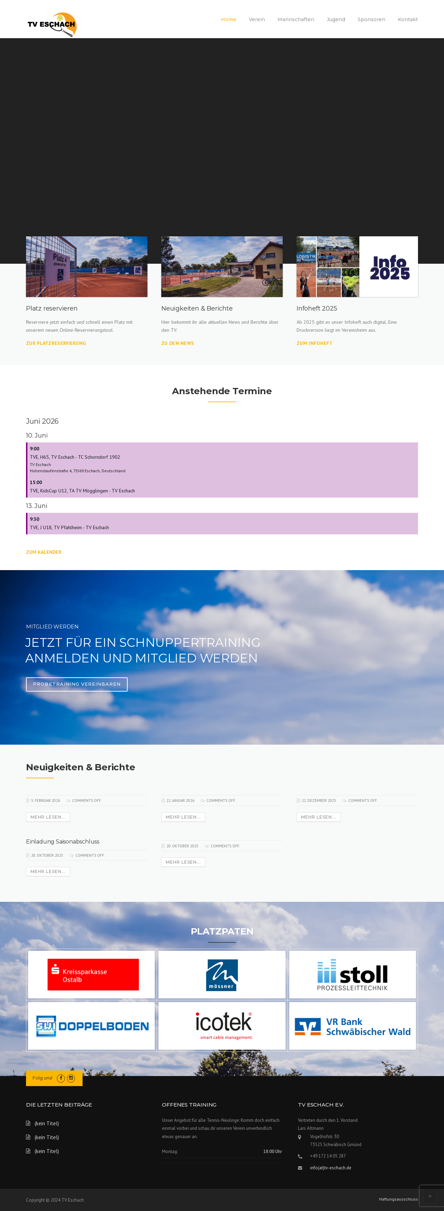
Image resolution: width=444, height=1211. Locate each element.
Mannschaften (296, 19)
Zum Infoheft (315, 343)
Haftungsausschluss (398, 1199)
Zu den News (177, 343)
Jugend (336, 19)
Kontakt (408, 19)
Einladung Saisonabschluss (62, 841)
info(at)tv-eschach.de (330, 1168)
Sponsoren (371, 19)
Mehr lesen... (48, 817)
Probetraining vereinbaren (77, 684)
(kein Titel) (47, 1123)
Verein (257, 19)
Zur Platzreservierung (56, 343)
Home (228, 19)
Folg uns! (42, 1078)
